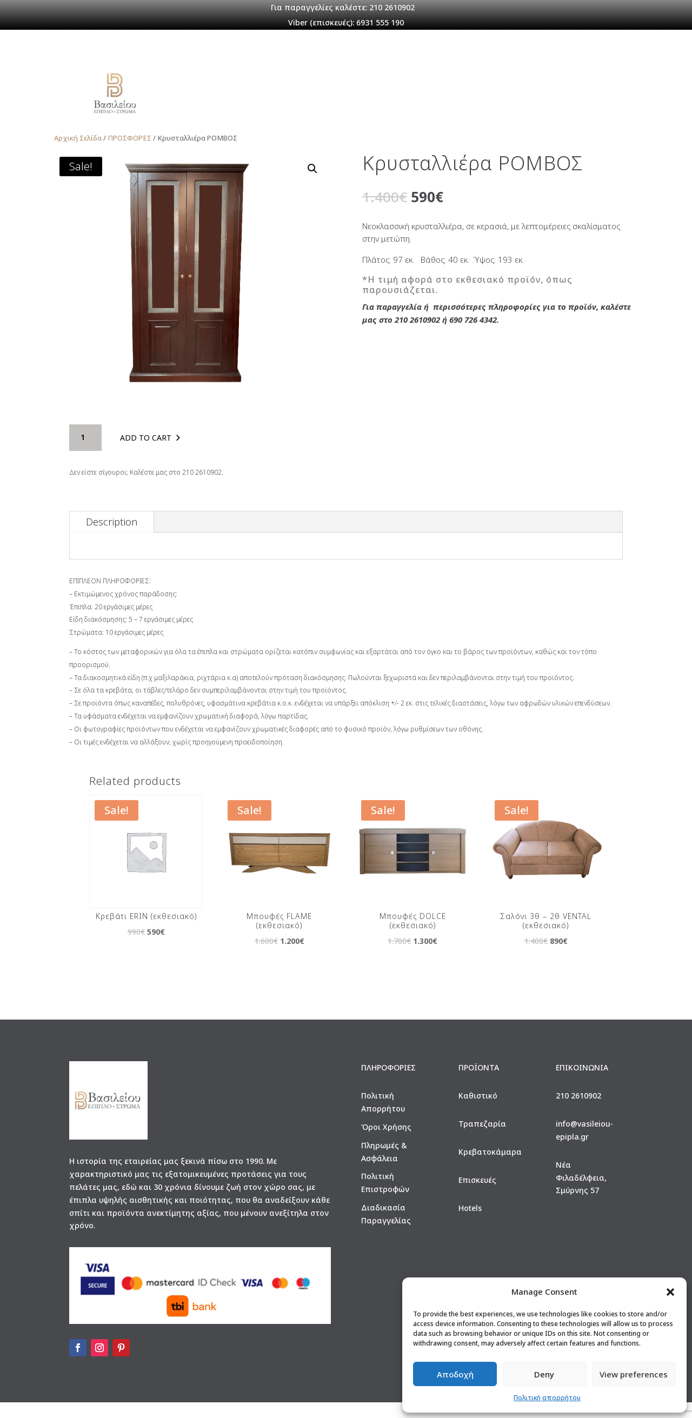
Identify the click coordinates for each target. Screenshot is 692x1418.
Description (111, 537)
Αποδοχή (455, 1374)
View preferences (634, 1374)
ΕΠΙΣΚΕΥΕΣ (350, 97)
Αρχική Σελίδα (78, 153)
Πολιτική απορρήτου (547, 1397)
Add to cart (145, 453)
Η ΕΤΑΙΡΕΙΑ (228, 97)
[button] (670, 1292)
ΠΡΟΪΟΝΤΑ (289, 97)
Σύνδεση (487, 97)
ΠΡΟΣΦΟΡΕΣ (428, 98)
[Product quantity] (85, 453)
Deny (544, 1374)
